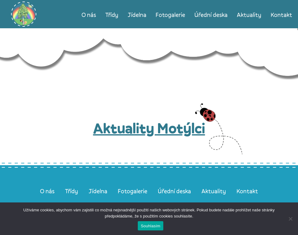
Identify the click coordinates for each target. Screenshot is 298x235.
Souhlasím (151, 226)
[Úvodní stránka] (23, 14)
